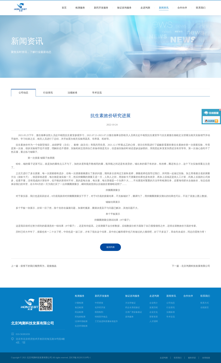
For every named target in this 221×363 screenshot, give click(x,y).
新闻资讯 (164, 7)
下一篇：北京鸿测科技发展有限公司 (191, 266)
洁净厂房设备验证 (133, 312)
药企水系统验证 (132, 307)
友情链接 (206, 358)
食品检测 (79, 307)
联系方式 (204, 303)
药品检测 (79, 312)
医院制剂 (99, 312)
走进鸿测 (145, 7)
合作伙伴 (182, 7)
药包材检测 (80, 317)
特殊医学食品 (101, 317)
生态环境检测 (81, 326)
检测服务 (80, 7)
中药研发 (99, 303)
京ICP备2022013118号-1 (80, 357)
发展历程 (153, 307)
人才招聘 (153, 321)
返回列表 (110, 247)
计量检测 (79, 303)
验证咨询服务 (124, 7)
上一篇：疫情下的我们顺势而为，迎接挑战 (33, 266)
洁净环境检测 (81, 321)
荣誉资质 (153, 317)
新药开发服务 (101, 7)
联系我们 (200, 7)
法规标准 (72, 92)
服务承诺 (191, 358)
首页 (64, 7)
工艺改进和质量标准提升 (106, 321)
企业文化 (153, 312)
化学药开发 (100, 307)
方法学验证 (130, 303)
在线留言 (204, 307)
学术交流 (97, 92)
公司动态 (23, 92)
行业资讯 (48, 92)
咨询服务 (129, 317)
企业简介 (153, 303)
